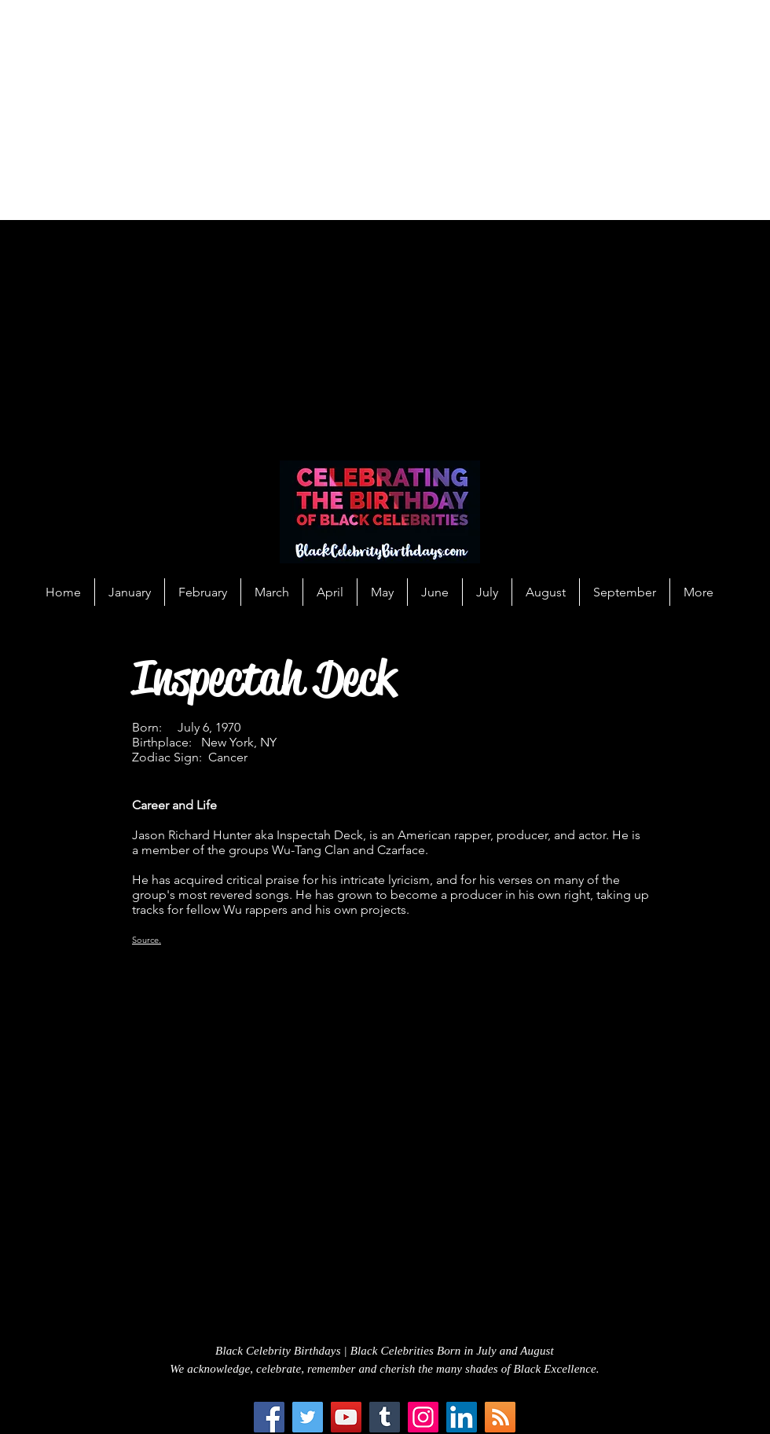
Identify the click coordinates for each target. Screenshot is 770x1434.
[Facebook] (269, 1417)
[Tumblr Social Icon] (384, 1417)
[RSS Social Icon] (500, 1417)
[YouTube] (346, 1417)
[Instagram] (423, 1417)
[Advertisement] (219, 110)
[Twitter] (307, 1417)
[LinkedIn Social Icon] (461, 1417)
